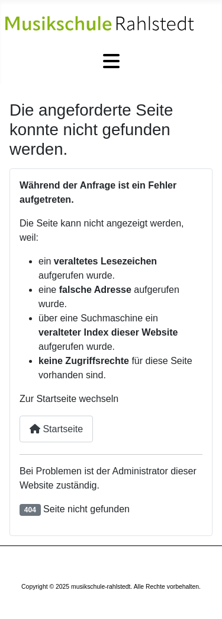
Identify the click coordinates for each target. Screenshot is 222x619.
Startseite (56, 429)
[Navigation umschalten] (111, 61)
